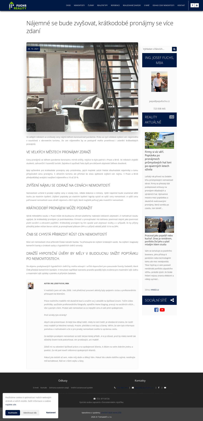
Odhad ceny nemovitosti (163, 5)
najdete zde (10, 404)
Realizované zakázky (132, 5)
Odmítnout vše (31, 412)
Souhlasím (13, 412)
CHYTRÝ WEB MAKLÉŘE (111, 412)
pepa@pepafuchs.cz (144, 387)
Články (91, 5)
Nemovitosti (79, 5)
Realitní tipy (102, 5)
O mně (146, 5)
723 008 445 (122, 387)
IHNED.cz (155, 289)
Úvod (68, 5)
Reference (115, 5)
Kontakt (181, 5)
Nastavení (51, 412)
